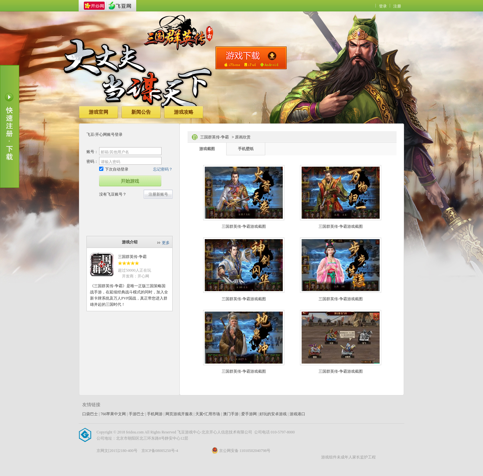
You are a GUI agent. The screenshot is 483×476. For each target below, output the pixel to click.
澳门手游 (231, 414)
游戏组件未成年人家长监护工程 (348, 457)
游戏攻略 (183, 112)
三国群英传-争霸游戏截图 (244, 226)
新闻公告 (141, 112)
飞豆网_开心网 (119, 6)
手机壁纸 (246, 149)
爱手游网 (249, 414)
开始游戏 (130, 181)
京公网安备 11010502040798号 (241, 451)
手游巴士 (136, 414)
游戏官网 (98, 112)
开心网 (94, 6)
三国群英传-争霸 (132, 256)
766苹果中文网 (113, 414)
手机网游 (155, 414)
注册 (397, 6)
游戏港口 (297, 414)
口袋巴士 (90, 414)
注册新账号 (158, 194)
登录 (383, 6)
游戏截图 (207, 149)
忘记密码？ (163, 169)
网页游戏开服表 (179, 414)
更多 (166, 242)
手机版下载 (251, 57)
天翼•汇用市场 (207, 414)
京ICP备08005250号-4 (159, 450)
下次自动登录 (113, 169)
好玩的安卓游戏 (273, 414)
